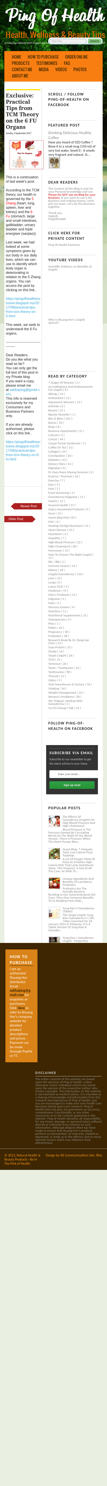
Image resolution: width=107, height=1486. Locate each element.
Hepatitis (54, 538)
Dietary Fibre (57, 464)
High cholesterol (59, 546)
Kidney (53, 570)
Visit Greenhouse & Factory (66, 684)
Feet (51, 489)
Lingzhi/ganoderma (61, 574)
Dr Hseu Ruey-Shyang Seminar (68, 472)
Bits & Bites (56, 418)
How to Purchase (43, 56)
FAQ (67, 63)
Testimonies (46, 63)
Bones (52, 423)
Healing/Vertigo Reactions (65, 526)
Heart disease (57, 530)
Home (16, 56)
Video (52, 680)
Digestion (54, 468)
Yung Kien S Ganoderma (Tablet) (78, 909)
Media (44, 69)
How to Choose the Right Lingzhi (70, 555)
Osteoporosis (57, 619)
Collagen (54, 451)
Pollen (52, 628)
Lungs (52, 582)
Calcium (54, 435)
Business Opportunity (62, 431)
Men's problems (59, 595)
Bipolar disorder (59, 414)
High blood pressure (62, 542)
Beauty (53, 410)
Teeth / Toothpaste (61, 668)
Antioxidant (56, 398)
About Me (20, 75)
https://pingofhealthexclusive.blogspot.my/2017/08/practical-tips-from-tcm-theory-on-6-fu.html (23, 450)
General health (58, 505)
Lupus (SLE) (56, 586)
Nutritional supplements (64, 615)
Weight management (62, 693)
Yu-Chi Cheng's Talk (61, 708)
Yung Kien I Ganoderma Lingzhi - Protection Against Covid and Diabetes (78, 942)
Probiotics (55, 636)
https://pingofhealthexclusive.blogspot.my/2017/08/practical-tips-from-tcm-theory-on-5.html (23, 307)
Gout (52, 513)
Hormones (55, 550)
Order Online (76, 56)
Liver (51, 578)
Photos (80, 69)
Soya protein (57, 647)
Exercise (54, 480)
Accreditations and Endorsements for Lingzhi (70, 388)
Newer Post (29, 506)
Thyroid (53, 676)
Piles (51, 624)
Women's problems (61, 697)
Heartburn (55, 534)
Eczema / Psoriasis (60, 476)
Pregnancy (55, 632)
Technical (54, 664)
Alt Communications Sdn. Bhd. (81, 1155)
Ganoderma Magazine (63, 497)
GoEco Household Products (66, 509)
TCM (51, 660)
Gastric (53, 501)
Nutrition (54, 611)
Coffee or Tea (57, 447)
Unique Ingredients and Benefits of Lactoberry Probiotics (78, 882)
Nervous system (59, 607)
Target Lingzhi (57, 655)
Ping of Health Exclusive (64, 245)
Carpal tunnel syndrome (64, 443)
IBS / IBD (54, 562)
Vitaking (54, 688)
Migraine (54, 599)
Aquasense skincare (61, 402)
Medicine (54, 591)
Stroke (52, 651)
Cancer (53, 439)
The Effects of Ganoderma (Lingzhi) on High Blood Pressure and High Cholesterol (79, 821)
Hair (51, 522)
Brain (52, 427)
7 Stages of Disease (61, 382)
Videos (61, 69)
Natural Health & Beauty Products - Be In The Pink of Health (22, 1159)
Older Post (16, 519)
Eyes (51, 484)
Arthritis (54, 406)
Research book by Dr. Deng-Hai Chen (68, 641)
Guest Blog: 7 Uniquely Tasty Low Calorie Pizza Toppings (78, 852)
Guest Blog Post (59, 517)
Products (21, 63)
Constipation (57, 456)
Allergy (53, 394)
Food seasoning (59, 493)
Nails (51, 603)
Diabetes (54, 460)
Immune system (59, 566)
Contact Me (22, 69)
